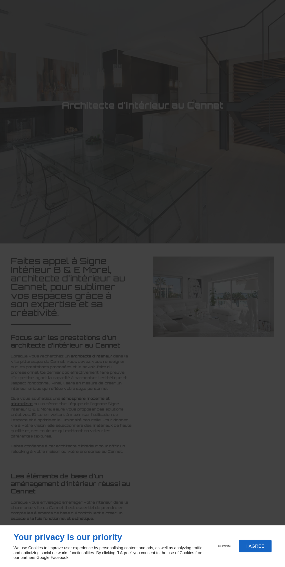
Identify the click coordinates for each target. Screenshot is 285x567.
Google (42, 557)
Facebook (59, 557)
